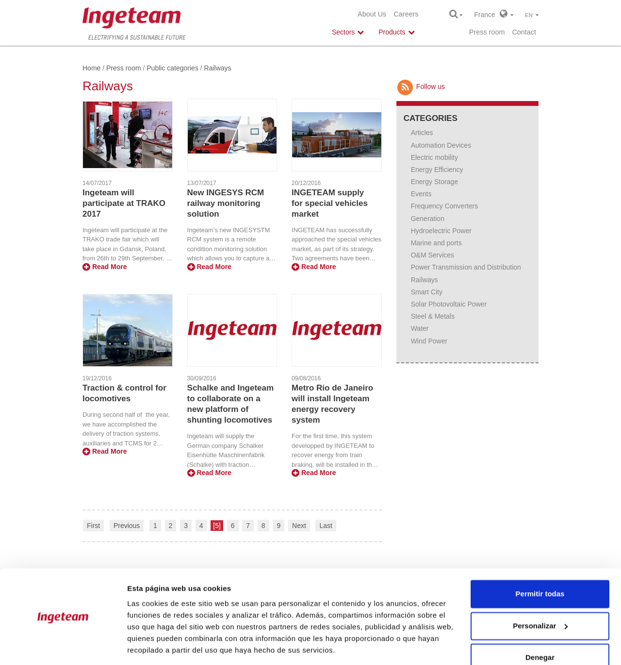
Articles (422, 132)
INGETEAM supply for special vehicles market (330, 203)
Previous (127, 525)
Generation (427, 218)
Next (299, 525)
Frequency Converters (444, 206)
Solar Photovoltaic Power (449, 304)
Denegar (540, 626)
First (93, 525)
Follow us (420, 86)
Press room (487, 32)
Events (421, 194)
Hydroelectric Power (441, 231)
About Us (372, 14)
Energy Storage (434, 182)
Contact (524, 32)
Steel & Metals (433, 316)
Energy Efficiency (437, 169)
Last (325, 525)
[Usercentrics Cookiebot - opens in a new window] (62, 646)
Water (420, 328)
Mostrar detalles (155, 646)
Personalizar (540, 594)
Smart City (426, 292)
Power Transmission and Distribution (466, 267)
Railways (424, 280)
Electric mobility (434, 157)
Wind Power (429, 341)
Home (91, 68)
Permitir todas (540, 563)
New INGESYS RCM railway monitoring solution (225, 203)
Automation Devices (441, 145)
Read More (104, 267)
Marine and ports (436, 243)
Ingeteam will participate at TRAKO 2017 (123, 203)
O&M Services (432, 255)
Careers (405, 14)
